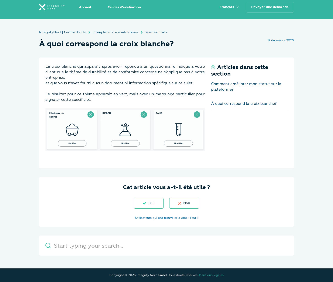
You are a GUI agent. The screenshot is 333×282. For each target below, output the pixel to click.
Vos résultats (156, 32)
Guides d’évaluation (124, 7)
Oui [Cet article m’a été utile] (151, 203)
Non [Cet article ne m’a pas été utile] (186, 203)
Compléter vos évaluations (115, 32)
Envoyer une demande (270, 7)
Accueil (85, 7)
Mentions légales (211, 275)
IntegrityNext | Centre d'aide (62, 32)
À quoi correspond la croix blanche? (244, 103)
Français (227, 7)
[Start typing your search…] (166, 246)
